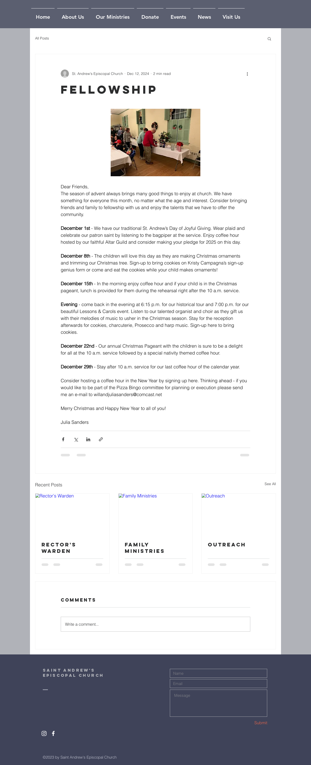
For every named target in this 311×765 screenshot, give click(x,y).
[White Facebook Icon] (53, 733)
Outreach (227, 544)
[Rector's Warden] (72, 514)
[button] (269, 38)
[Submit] (249, 722)
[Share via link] (100, 439)
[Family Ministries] (156, 514)
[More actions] (247, 74)
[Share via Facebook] (63, 439)
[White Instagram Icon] (44, 733)
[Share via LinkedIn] (88, 439)
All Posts (42, 38)
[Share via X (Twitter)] (75, 439)
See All (270, 484)
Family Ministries (145, 547)
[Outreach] (239, 514)
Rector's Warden (59, 547)
